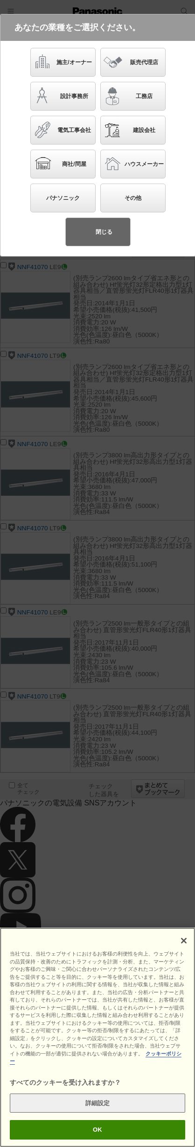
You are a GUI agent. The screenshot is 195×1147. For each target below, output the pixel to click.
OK (97, 1130)
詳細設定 (97, 1103)
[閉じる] (184, 941)
